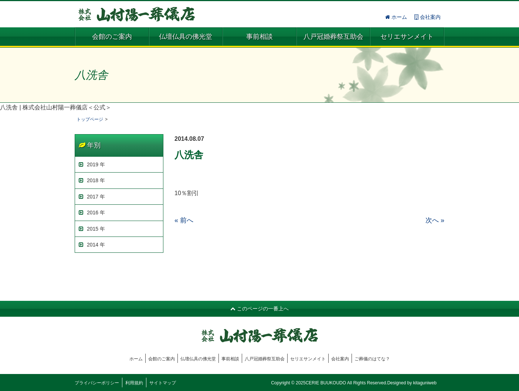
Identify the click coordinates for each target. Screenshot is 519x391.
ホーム (396, 17)
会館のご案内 (112, 36)
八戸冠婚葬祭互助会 (333, 36)
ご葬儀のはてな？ (372, 358)
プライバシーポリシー (97, 382)
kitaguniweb (424, 382)
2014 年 (92, 245)
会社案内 (427, 17)
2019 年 (92, 164)
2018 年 (92, 180)
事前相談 (259, 36)
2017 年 (92, 197)
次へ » (434, 220)
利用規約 (134, 382)
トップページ (90, 119)
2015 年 (92, 229)
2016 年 (92, 212)
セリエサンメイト (407, 36)
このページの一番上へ (259, 309)
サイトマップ (162, 382)
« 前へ (183, 220)
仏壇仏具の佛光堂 (185, 36)
